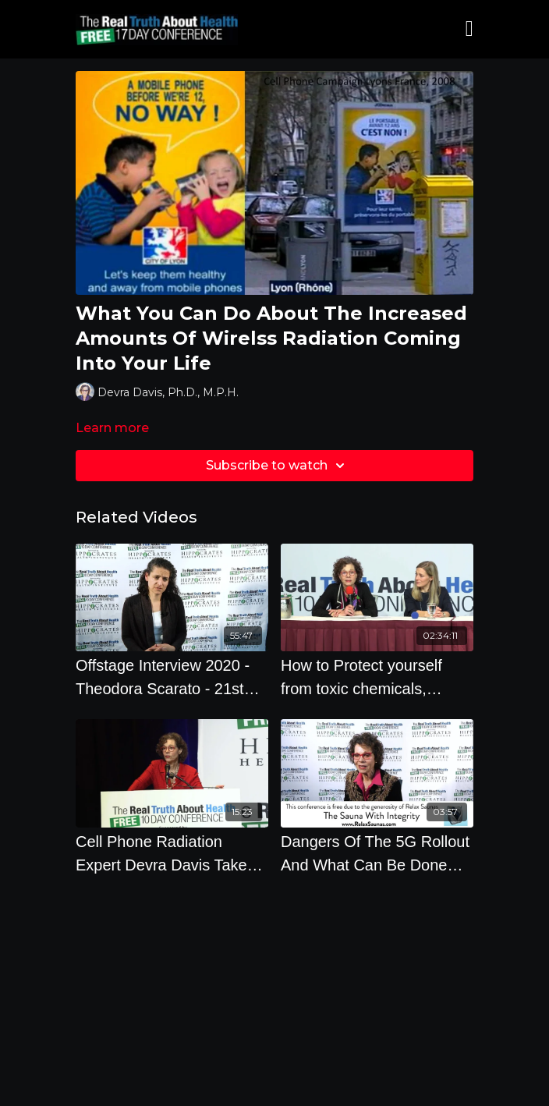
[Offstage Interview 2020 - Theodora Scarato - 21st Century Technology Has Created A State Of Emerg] (172, 677)
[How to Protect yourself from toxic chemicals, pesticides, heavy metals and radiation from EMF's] (377, 677)
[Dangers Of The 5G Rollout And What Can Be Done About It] (377, 853)
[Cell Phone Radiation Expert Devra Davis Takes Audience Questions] (172, 853)
